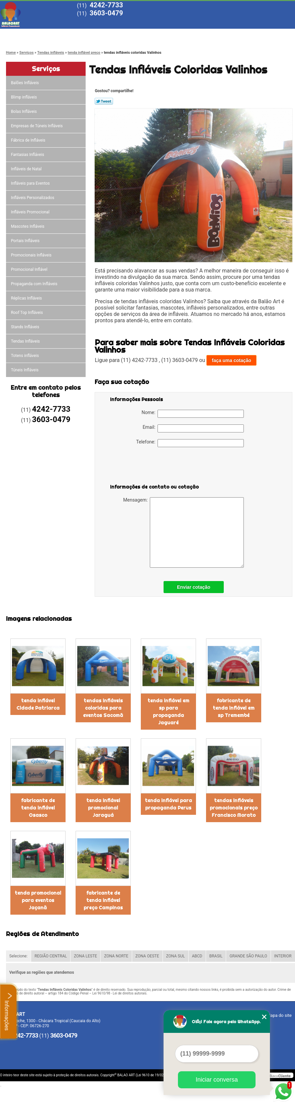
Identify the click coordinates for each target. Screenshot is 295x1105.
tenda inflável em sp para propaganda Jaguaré (168, 712)
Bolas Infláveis (24, 111)
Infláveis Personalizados (33, 197)
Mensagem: (183, 532)
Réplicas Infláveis (27, 298)
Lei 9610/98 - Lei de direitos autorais (119, 993)
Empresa (71, 34)
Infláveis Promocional (31, 212)
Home (23, 34)
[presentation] (152, 467)
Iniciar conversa (217, 1079)
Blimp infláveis (24, 97)
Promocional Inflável (29, 269)
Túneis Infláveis (25, 370)
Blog (213, 34)
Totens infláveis (25, 355)
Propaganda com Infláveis (35, 284)
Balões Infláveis (25, 82)
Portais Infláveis (26, 240)
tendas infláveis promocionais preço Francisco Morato (234, 807)
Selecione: (18, 956)
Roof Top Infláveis (27, 312)
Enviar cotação (193, 587)
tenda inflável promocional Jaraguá (103, 807)
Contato (261, 34)
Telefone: (190, 443)
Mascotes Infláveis (28, 226)
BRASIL (216, 956)
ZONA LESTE (85, 956)
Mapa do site (279, 1015)
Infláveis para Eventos (31, 183)
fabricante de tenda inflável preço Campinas (103, 900)
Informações (8, 1011)
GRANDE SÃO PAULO (248, 956)
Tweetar (104, 101)
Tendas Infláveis (26, 341)
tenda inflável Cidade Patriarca (38, 704)
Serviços (166, 34)
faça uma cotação (231, 360)
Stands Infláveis (25, 327)
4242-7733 (106, 5)
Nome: (192, 414)
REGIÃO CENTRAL (50, 956)
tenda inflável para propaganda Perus (168, 804)
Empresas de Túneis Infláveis (37, 126)
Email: (193, 428)
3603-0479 (106, 13)
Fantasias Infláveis (28, 154)
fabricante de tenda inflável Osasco (38, 807)
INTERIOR (283, 956)
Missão (119, 34)
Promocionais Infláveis (32, 255)
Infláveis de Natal (27, 169)
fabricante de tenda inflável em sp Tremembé (234, 708)
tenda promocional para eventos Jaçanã (38, 900)
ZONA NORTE (116, 956)
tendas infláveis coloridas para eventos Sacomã (103, 708)
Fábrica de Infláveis (28, 140)
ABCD (197, 956)
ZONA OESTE (147, 956)
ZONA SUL (175, 956)
